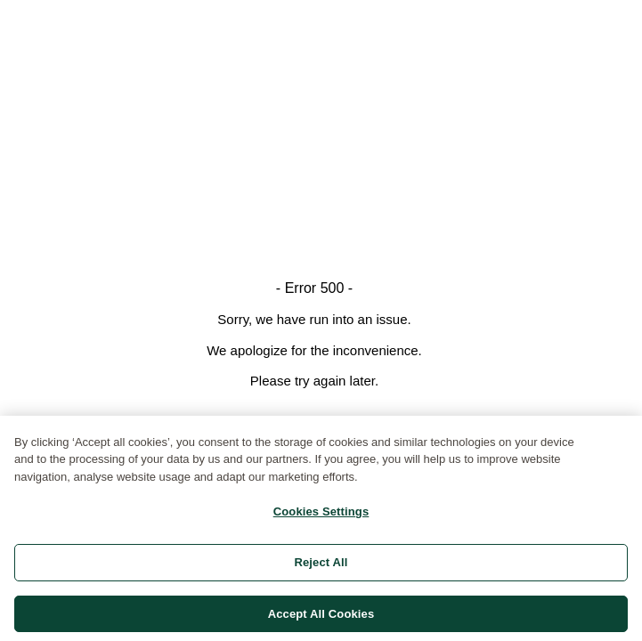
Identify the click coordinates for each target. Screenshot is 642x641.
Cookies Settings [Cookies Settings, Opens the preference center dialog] (321, 516)
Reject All (320, 565)
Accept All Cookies (321, 617)
